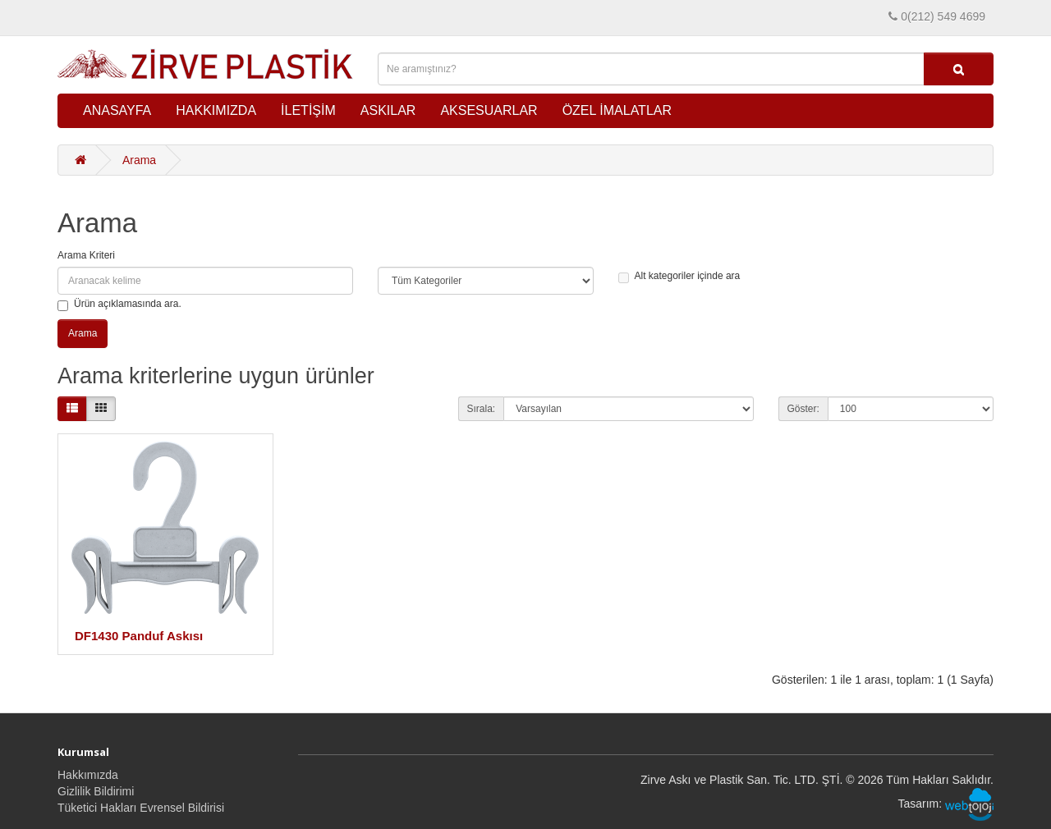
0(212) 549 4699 (943, 16)
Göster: (803, 408)
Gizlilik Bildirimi (95, 791)
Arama (139, 160)
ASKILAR (388, 110)
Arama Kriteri (86, 255)
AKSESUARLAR (488, 110)
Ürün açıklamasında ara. (119, 304)
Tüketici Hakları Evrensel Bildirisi (140, 807)
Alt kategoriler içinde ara (679, 276)
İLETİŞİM (308, 110)
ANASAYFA (117, 110)
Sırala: (481, 408)
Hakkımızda (87, 774)
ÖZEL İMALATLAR (617, 110)
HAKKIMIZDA (216, 110)
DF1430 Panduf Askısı (139, 636)
